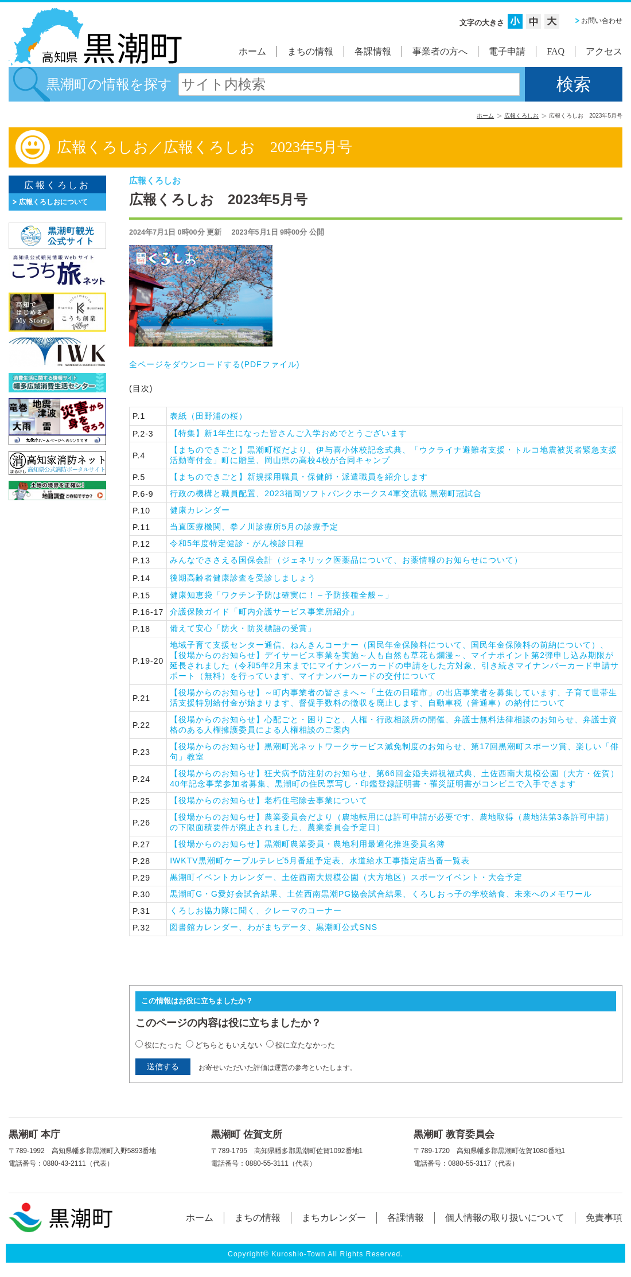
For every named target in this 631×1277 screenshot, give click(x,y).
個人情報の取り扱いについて (504, 1218)
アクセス (604, 51)
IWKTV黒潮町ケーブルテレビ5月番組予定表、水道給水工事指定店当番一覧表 (320, 860)
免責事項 (604, 1218)
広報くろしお (521, 115)
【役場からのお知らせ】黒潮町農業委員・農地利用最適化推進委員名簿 (307, 843)
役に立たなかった (305, 1045)
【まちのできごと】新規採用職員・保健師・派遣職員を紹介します (299, 476)
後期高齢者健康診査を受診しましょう (243, 577)
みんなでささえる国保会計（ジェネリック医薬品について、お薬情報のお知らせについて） (346, 559)
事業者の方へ (440, 51)
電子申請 (507, 51)
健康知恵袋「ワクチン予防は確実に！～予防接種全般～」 (282, 594)
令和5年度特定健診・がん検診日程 (237, 543)
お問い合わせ (601, 21)
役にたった (163, 1045)
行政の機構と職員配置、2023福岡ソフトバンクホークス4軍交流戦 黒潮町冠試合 (326, 493)
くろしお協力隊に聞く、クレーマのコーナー (256, 910)
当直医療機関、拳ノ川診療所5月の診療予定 (254, 526)
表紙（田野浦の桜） (208, 416)
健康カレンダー (200, 510)
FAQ (555, 51)
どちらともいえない (228, 1045)
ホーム (252, 51)
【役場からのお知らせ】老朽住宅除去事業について (269, 800)
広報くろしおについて (53, 202)
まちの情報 (310, 51)
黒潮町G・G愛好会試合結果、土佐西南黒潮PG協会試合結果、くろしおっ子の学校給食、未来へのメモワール (381, 893)
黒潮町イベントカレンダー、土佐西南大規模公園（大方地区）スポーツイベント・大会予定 (346, 877)
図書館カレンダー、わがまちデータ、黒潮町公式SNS (273, 927)
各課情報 (373, 51)
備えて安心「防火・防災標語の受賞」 (243, 628)
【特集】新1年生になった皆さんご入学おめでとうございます (288, 433)
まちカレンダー (334, 1218)
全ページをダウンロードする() (214, 364)
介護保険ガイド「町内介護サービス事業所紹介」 (264, 611)
